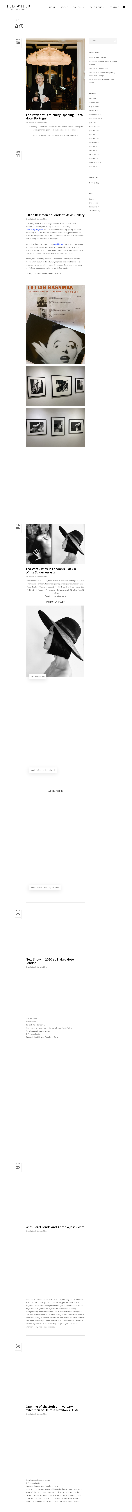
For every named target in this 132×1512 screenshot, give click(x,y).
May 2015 (93, 150)
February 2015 (94, 154)
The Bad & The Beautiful (98, 69)
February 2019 (94, 126)
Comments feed (95, 207)
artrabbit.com (59, 223)
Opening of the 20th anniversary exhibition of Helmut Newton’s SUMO (53, 1387)
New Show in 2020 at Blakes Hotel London (50, 918)
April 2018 (93, 134)
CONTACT (114, 7)
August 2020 (94, 107)
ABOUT (64, 7)
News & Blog (42, 122)
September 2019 (95, 118)
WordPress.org (94, 211)
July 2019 (92, 122)
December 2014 (95, 162)
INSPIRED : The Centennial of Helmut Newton (103, 63)
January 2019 (94, 130)
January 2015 (94, 158)
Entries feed (93, 203)
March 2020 (93, 111)
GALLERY (78, 7)
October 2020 (94, 103)
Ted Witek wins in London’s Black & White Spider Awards (51, 528)
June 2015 (93, 146)
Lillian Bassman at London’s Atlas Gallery (55, 194)
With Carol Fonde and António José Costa (55, 1195)
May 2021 (93, 99)
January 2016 (94, 138)
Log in (91, 199)
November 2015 (95, 142)
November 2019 (95, 114)
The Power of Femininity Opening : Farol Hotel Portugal (55, 116)
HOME (52, 7)
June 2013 (93, 166)
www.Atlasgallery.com (34, 208)
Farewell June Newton (97, 58)
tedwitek (31, 122)
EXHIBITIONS (96, 7)
